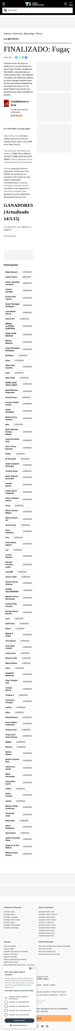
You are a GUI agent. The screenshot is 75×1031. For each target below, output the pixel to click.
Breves (39, 33)
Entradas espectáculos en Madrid (16, 951)
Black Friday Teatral (11, 962)
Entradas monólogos (11, 928)
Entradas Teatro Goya (46, 933)
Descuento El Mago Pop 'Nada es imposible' (54, 946)
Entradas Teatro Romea (47, 920)
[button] (19, 992)
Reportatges (29, 33)
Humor (39, 985)
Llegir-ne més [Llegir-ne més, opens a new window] (9, 987)
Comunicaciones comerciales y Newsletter (41, 995)
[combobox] (39, 10)
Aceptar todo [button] (19, 1020)
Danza (52, 985)
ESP (71, 5)
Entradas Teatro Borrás (47, 917)
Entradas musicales (11, 917)
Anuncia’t (62, 995)
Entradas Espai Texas (46, 936)
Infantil (45, 985)
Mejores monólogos (11, 954)
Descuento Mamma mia (47, 951)
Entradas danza (9, 914)
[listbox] (30, 968)
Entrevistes (17, 33)
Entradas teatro (9, 912)
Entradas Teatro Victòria (47, 928)
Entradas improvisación (12, 925)
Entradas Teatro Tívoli (46, 912)
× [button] (33, 968)
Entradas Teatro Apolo (47, 930)
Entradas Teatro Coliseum (48, 914)
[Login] (65, 4)
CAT (71, 3)
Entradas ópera (9, 922)
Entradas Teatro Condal (47, 925)
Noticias (7, 33)
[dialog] (19, 997)
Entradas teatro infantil (12, 920)
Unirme (37, 1018)
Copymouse (37, 1003)
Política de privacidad (41, 992)
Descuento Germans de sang (49, 954)
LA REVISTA (11, 38)
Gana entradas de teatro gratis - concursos (19, 965)
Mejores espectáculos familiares (15, 959)
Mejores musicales (10, 957)
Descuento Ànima (45, 949)
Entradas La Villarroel (46, 922)
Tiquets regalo (9, 949)
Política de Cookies (58, 992)
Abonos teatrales (10, 946)
